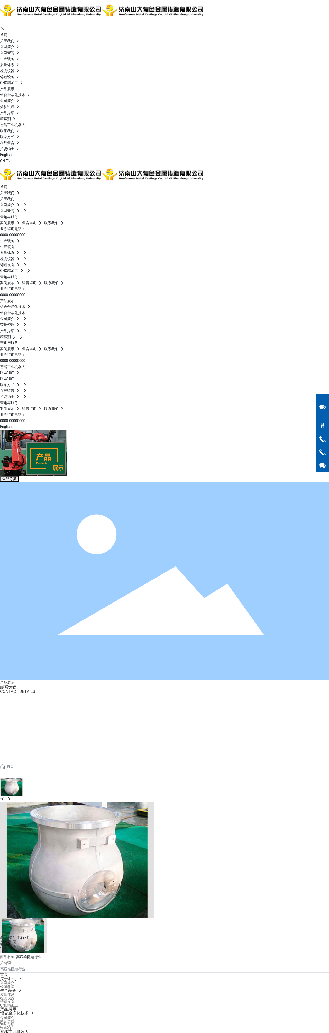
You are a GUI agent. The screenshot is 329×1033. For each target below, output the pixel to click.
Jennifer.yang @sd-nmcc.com (27, 718)
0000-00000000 (12, 235)
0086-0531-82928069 (22, 704)
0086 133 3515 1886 (20, 711)
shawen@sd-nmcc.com (23, 746)
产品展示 (8, 945)
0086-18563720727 (20, 739)
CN (2, 161)
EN (8, 161)
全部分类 (9, 479)
